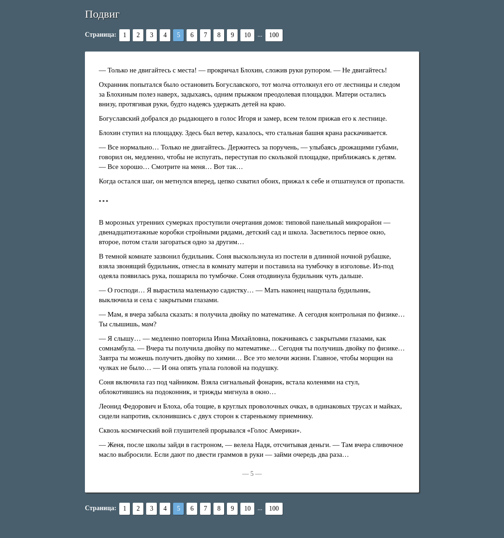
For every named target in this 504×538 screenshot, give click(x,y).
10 (247, 35)
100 (274, 35)
